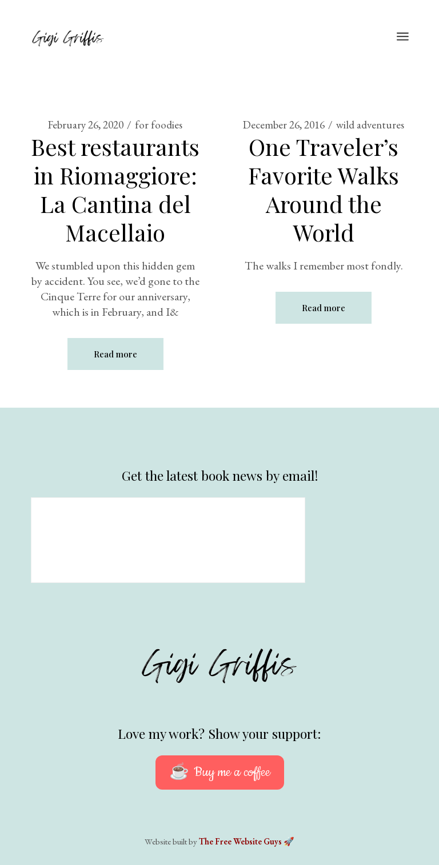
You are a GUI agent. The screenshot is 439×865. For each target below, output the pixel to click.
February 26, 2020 (85, 124)
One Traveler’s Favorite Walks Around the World (323, 189)
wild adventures (370, 124)
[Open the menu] (402, 37)
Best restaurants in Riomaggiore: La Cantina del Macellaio (115, 189)
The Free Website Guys (240, 841)
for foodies (158, 124)
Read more (115, 354)
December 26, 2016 (284, 124)
